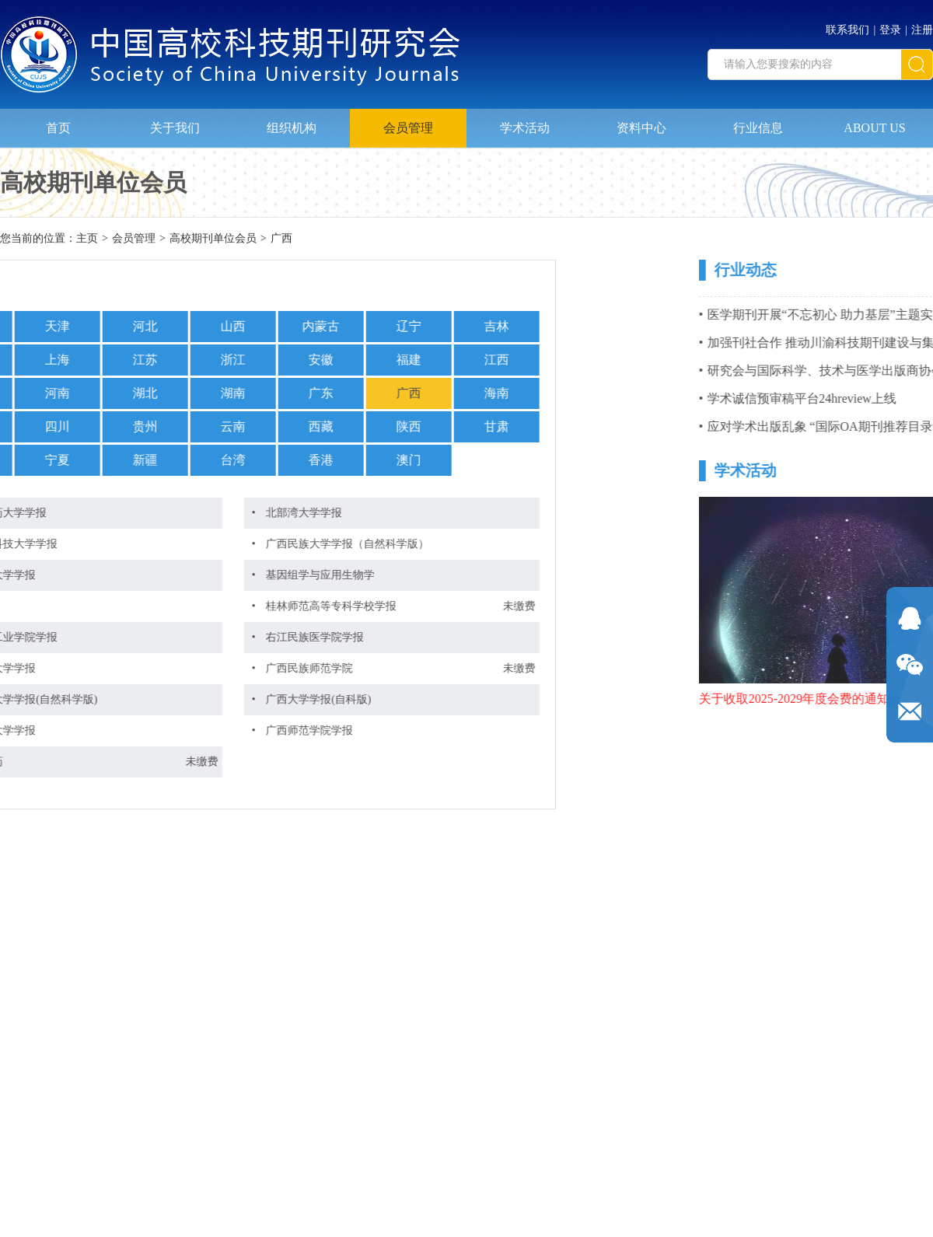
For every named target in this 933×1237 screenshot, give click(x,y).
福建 (261, 359)
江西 (349, 359)
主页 (87, 240)
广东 (173, 393)
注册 (922, 25)
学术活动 (525, 121)
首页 (58, 121)
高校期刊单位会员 (213, 240)
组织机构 (291, 121)
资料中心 (641, 121)
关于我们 (175, 121)
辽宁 (261, 326)
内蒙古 (173, 326)
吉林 (349, 326)
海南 (349, 393)
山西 (85, 326)
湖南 (85, 393)
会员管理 (408, 121)
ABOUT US (874, 121)
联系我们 (847, 25)
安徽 (173, 359)
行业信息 (758, 121)
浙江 (85, 359)
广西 (281, 240)
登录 (890, 25)
